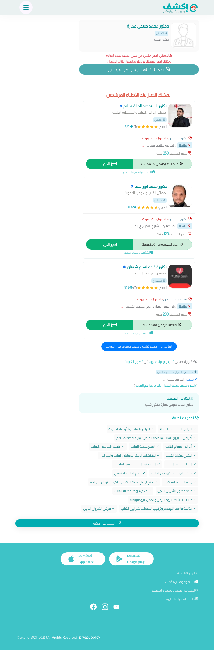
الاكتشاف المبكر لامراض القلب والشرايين (129, 455)
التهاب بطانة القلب (181, 464)
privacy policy (89, 637)
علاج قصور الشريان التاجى (176, 491)
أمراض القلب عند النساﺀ (178, 429)
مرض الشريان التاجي (99, 509)
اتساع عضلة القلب (145, 446)
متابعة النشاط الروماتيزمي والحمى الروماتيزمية (163, 500)
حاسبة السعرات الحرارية (182, 599)
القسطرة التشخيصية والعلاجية (137, 464)
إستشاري (159, 280)
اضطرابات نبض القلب (108, 446)
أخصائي (161, 33)
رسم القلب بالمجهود (180, 482)
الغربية (129, 362)
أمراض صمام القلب (180, 446)
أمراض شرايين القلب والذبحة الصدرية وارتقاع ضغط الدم (156, 438)
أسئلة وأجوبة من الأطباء (181, 582)
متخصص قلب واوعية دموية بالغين (177, 371)
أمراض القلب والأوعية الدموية (131, 429)
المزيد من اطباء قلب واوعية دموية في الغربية (139, 346)
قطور (139, 362)
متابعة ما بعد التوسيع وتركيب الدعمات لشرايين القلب (158, 509)
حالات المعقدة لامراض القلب (173, 473)
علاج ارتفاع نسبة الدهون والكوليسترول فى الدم (124, 482)
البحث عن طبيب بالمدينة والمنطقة (175, 590)
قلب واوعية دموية (155, 138)
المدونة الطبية (187, 573)
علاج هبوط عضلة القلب (133, 491)
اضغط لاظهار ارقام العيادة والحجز (139, 69)
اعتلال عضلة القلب (181, 455)
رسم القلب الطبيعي (129, 473)
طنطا (185, 145)
